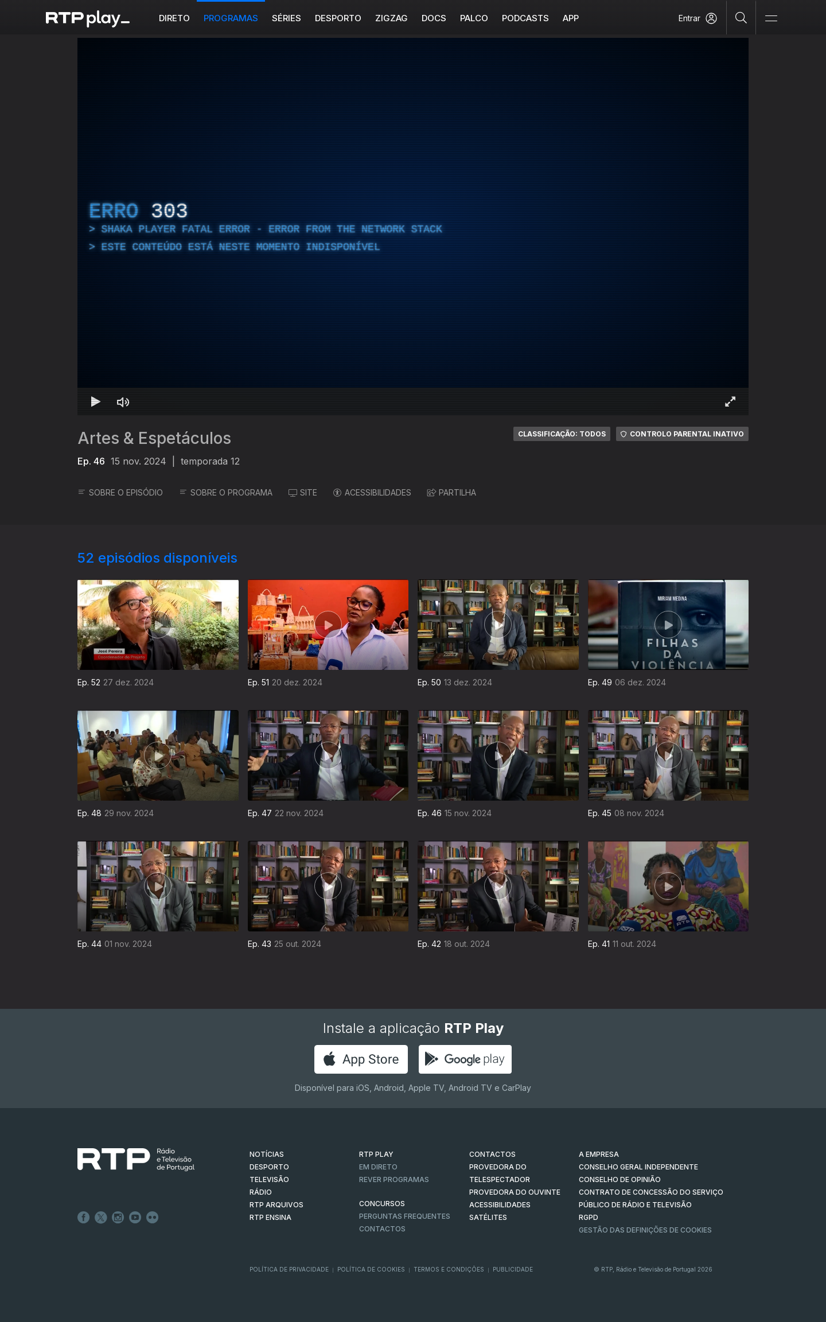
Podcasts (525, 18)
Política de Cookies (371, 1269)
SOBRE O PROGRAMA (225, 492)
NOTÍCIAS (267, 1154)
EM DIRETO (378, 1167)
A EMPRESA (599, 1154)
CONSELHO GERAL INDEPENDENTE (638, 1167)
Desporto (338, 18)
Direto (174, 18)
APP (571, 18)
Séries (286, 18)
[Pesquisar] (741, 17)
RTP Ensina (270, 1217)
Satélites (488, 1217)
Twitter (101, 1217)
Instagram (118, 1217)
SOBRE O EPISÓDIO (120, 492)
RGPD (588, 1217)
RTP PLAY (376, 1154)
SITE (303, 492)
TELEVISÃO (269, 1179)
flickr (152, 1217)
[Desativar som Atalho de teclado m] (123, 401)
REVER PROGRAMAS (394, 1179)
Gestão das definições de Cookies (645, 1230)
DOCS (434, 18)
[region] (413, 226)
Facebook (83, 1217)
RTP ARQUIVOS (276, 1204)
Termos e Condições (449, 1269)
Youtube (135, 1217)
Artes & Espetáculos (154, 438)
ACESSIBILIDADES (372, 492)
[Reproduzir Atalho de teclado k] (96, 401)
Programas (231, 18)
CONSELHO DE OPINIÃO (620, 1179)
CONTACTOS (492, 1154)
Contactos (382, 1228)
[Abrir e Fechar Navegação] (771, 18)
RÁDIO (261, 1192)
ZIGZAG (391, 18)
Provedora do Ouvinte (514, 1192)
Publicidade (513, 1269)
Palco (474, 18)
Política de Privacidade (289, 1269)
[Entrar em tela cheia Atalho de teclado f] (730, 401)
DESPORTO (269, 1167)
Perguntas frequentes (404, 1216)
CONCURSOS (382, 1203)
